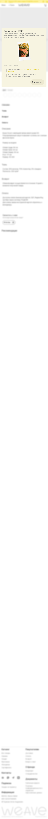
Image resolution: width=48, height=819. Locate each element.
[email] (24, 65)
